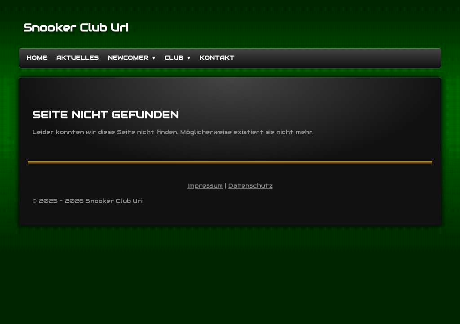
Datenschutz (250, 185)
